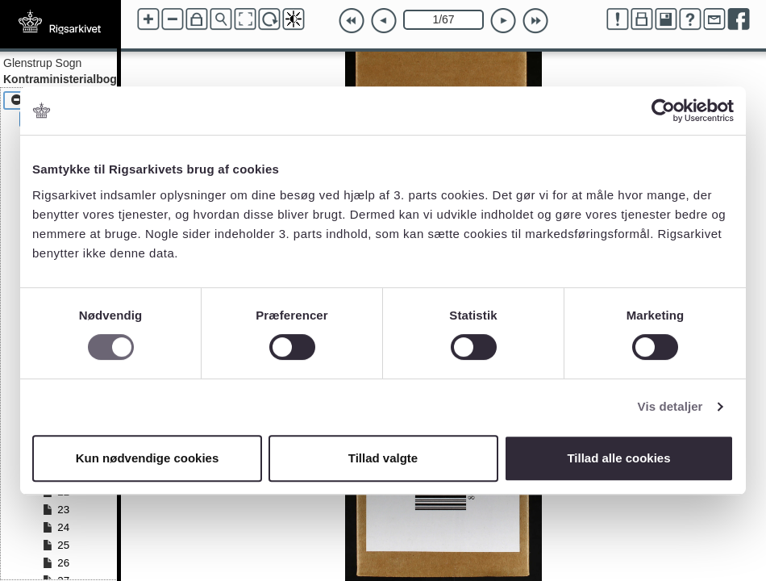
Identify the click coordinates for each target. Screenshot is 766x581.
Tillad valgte (383, 458)
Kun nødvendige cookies (147, 458)
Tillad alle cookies (618, 458)
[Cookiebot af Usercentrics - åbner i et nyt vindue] (663, 110)
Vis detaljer (670, 406)
